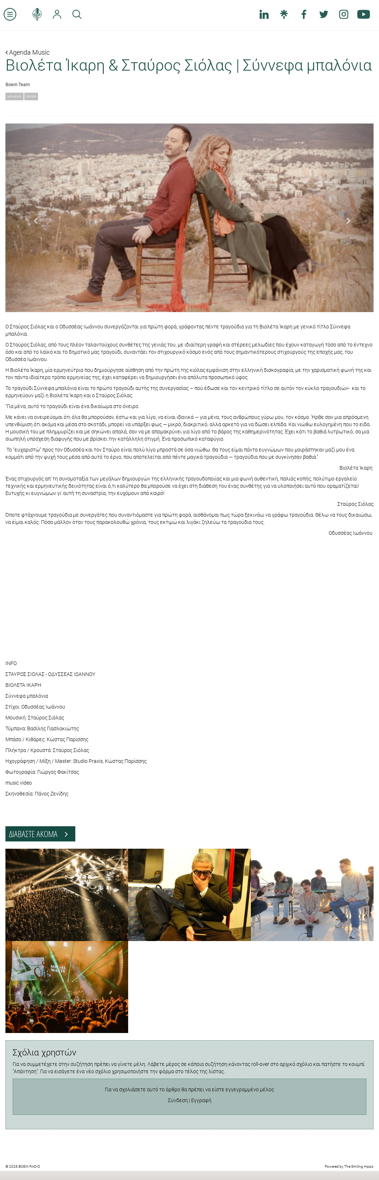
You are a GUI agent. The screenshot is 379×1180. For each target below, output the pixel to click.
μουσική (14, 96)
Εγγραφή (201, 1100)
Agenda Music (27, 52)
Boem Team (17, 84)
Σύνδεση (178, 1100)
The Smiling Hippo (359, 1166)
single (31, 96)
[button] (33, 217)
